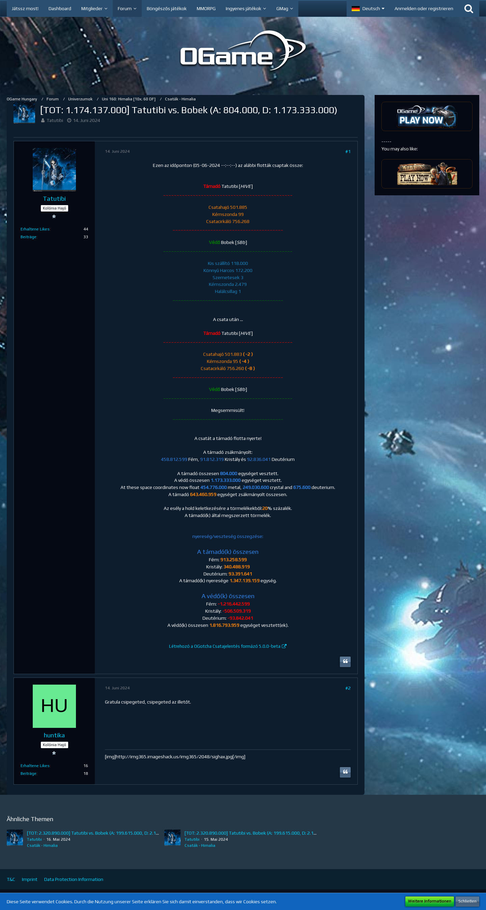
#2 (348, 688)
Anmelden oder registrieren (424, 8)
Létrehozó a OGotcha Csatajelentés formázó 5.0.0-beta (224, 646)
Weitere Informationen (429, 901)
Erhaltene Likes (35, 229)
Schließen (467, 901)
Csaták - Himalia (42, 845)
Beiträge (28, 237)
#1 (348, 151)
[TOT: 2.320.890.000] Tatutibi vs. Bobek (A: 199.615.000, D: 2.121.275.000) (104, 833)
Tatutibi (55, 120)
